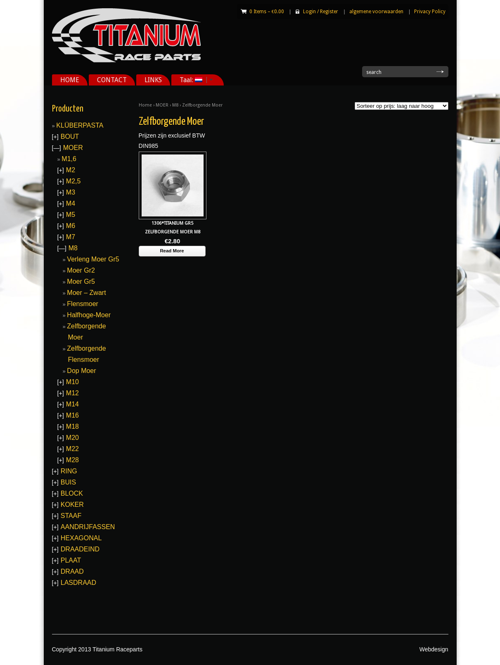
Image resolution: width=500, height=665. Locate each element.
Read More (172, 250)
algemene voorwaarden (376, 11)
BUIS (68, 482)
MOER (162, 105)
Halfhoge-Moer (89, 314)
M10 (72, 381)
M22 (72, 448)
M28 (72, 459)
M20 (72, 437)
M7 (70, 236)
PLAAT (71, 560)
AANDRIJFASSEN (88, 526)
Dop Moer (81, 370)
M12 (72, 393)
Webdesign (433, 649)
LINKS (153, 80)
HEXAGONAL (81, 538)
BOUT (70, 136)
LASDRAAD (78, 582)
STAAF (71, 515)
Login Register (320, 11)
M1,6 (69, 158)
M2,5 (73, 181)
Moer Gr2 (81, 270)
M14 (72, 404)
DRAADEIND (80, 549)
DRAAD (72, 571)
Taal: (193, 80)
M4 (70, 203)
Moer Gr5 (81, 281)
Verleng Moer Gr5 (93, 259)
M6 (70, 225)
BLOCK (72, 493)
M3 (70, 192)
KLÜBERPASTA (79, 125)
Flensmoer (82, 303)
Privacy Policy (429, 11)
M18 (72, 426)
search (374, 72)
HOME (69, 80)
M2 (70, 169)
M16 (72, 415)
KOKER (72, 504)
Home (145, 105)
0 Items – (266, 11)
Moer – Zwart (86, 292)
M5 (70, 214)
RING (69, 471)
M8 (175, 105)
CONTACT (112, 80)
